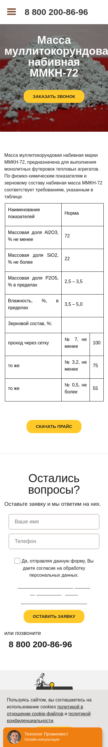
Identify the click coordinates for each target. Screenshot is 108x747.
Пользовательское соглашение (54, 601)
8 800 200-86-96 (56, 12)
